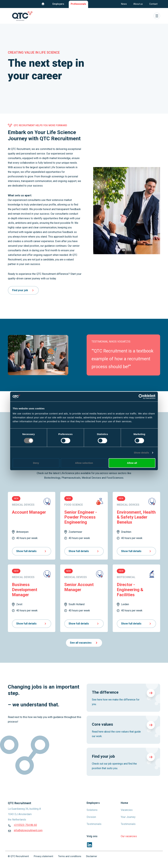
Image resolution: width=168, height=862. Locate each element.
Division (91, 817)
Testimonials (94, 824)
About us (138, 4)
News (124, 4)
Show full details (31, 551)
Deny (36, 462)
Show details (141, 452)
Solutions (92, 809)
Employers (58, 4)
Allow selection (84, 462)
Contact (153, 4)
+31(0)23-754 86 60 (25, 825)
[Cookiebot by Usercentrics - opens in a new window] (141, 396)
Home (124, 802)
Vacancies (127, 809)
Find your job (23, 290)
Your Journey (128, 817)
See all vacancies (84, 642)
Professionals (78, 4)
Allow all (132, 462)
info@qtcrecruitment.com (28, 830)
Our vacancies (129, 836)
